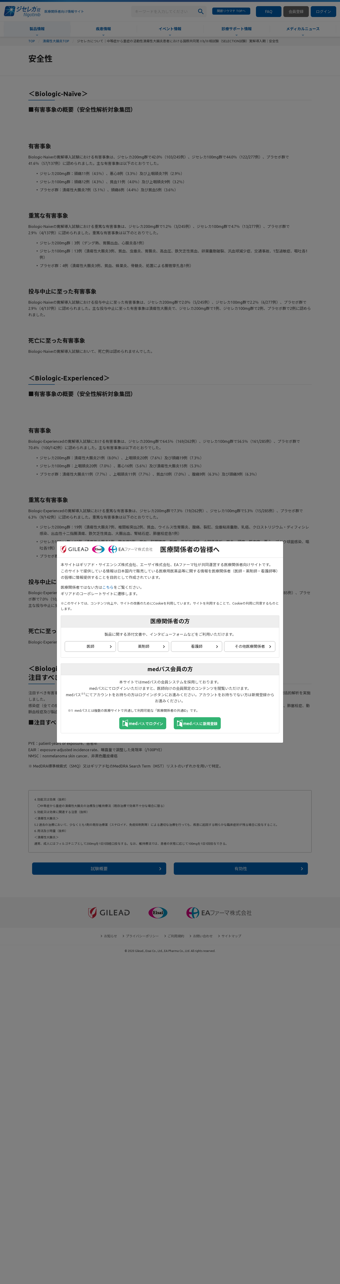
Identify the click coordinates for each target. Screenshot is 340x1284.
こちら (108, 587)
